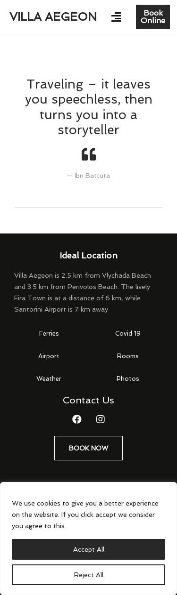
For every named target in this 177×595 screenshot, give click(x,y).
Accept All (88, 549)
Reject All (88, 575)
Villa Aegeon (53, 17)
